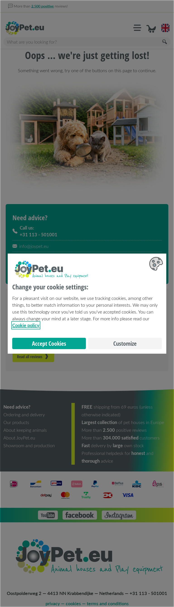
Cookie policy (25, 325)
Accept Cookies (49, 343)
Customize (125, 343)
